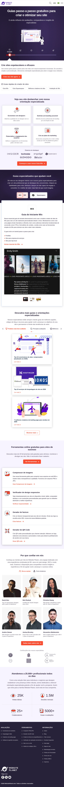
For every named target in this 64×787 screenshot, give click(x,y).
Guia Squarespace (18, 88)
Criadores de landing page (9, 737)
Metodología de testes (49, 749)
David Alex (5, 600)
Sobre (45, 730)
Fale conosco (47, 737)
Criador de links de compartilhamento (32, 737)
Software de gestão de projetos (10, 740)
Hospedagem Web (7, 734)
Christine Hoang (48, 600)
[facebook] (2, 777)
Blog (45, 734)
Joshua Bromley (28, 632)
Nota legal (46, 743)
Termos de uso (47, 755)
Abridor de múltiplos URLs (29, 746)
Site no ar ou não (27, 743)
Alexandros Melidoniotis (51, 632)
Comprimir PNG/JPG (28, 730)
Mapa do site (47, 746)
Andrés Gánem (7, 632)
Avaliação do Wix (54, 88)
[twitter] (6, 777)
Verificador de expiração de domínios (32, 740)
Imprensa (46, 762)
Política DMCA (47, 758)
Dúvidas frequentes (49, 740)
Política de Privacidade (49, 752)
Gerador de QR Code (28, 734)
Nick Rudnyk (27, 600)
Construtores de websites (9, 730)
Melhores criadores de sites (36, 88)
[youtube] (9, 777)
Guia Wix (5, 88)
